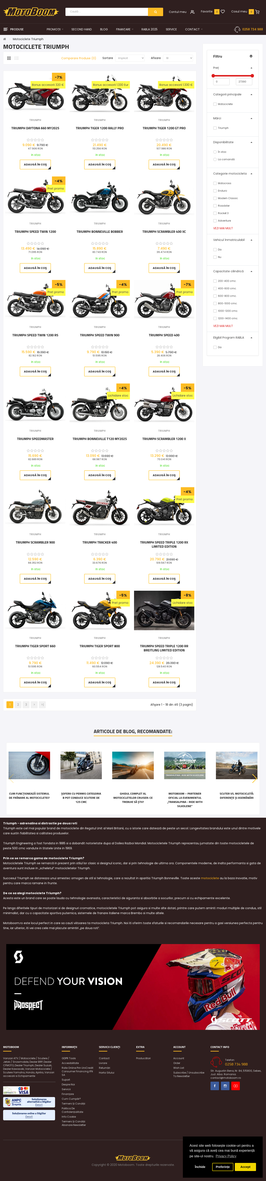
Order (176, 1063)
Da (217, 249)
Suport (66, 1079)
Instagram (225, 1086)
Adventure (222, 220)
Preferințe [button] (223, 1167)
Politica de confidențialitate (72, 1110)
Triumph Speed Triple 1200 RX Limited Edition (164, 544)
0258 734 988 (252, 29)
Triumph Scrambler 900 (35, 542)
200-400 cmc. (224, 281)
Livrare (103, 1063)
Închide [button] (200, 1167)
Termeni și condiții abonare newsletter (74, 1123)
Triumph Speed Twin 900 (99, 335)
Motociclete (223, 104)
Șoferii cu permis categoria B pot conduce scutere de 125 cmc (81, 797)
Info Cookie (69, 1116)
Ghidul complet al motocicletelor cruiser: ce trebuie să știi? (133, 797)
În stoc (220, 152)
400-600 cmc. (225, 288)
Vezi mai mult (223, 228)
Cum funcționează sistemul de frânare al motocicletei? (29, 795)
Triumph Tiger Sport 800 (100, 646)
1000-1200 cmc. (225, 311)
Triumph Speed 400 (164, 335)
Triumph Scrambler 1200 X (164, 439)
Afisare (156, 58)
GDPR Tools (69, 1058)
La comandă (224, 159)
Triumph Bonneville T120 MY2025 (100, 439)
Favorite (207, 11)
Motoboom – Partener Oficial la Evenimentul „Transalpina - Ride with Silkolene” (184, 799)
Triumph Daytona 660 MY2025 (35, 128)
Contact (104, 1058)
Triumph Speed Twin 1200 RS (35, 335)
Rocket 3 (221, 213)
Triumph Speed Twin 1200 (35, 231)
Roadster (221, 205)
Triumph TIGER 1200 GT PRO (164, 128)
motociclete (210, 878)
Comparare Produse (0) (78, 58)
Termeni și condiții (73, 1103)
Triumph (221, 128)
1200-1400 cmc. (225, 318)
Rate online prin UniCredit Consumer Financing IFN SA (77, 1071)
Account (178, 1058)
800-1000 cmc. (225, 303)
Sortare (107, 58)
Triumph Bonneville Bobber (100, 231)
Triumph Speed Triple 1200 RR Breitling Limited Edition (164, 648)
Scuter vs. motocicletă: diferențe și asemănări (237, 795)
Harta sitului (106, 1072)
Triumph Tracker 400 (100, 542)
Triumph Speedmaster (35, 439)
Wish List (178, 1068)
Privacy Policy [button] (226, 1156)
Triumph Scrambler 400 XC (164, 231)
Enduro (220, 190)
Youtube (235, 1086)
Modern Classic (225, 198)
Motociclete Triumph (28, 39)
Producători (143, 1058)
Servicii (66, 1089)
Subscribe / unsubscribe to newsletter (188, 1074)
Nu (217, 257)
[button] (254, 778)
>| (42, 705)
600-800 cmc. (225, 296)
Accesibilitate (70, 1063)
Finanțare (68, 1094)
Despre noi (68, 1084)
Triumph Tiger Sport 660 (35, 646)
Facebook (215, 1086)
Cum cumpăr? (71, 1099)
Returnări (104, 1068)
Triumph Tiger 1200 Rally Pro (100, 128)
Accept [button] (245, 1167)
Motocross (222, 183)
